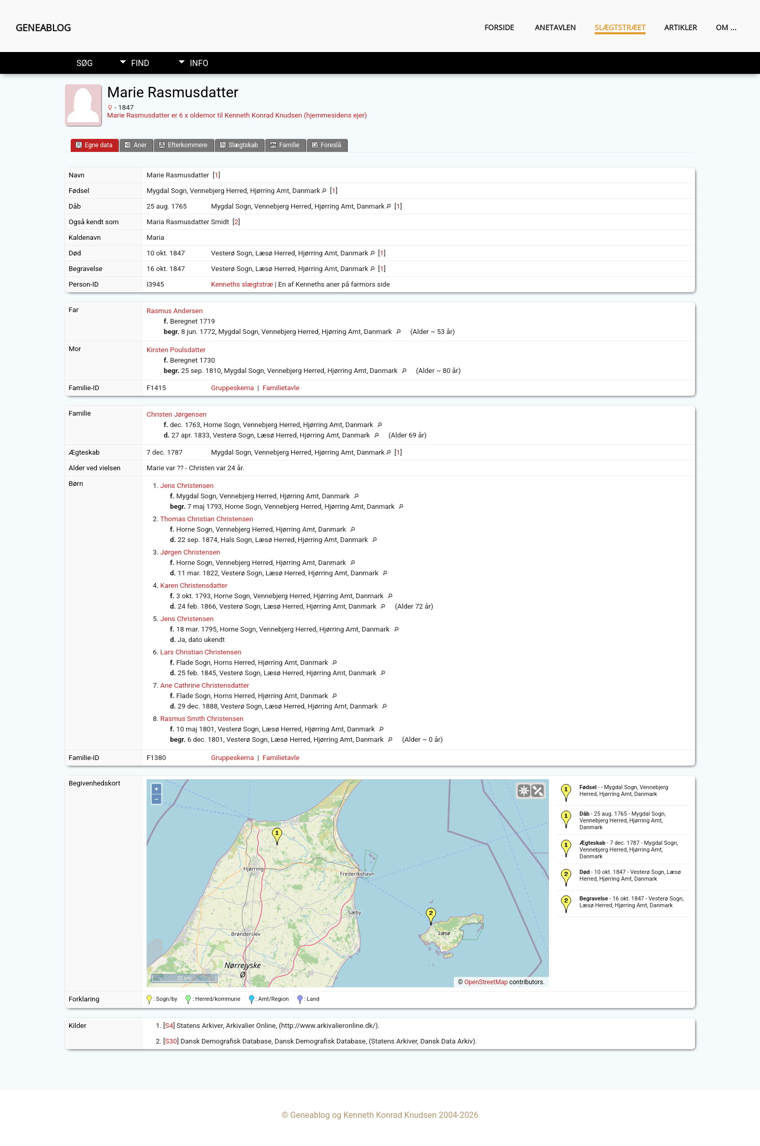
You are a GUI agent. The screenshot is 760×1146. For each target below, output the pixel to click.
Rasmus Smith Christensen (201, 719)
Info (199, 63)
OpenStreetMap (485, 982)
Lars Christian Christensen (200, 652)
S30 (171, 1041)
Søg (84, 63)
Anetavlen (555, 27)
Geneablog (43, 27)
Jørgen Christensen (190, 552)
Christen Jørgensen (176, 414)
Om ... (726, 27)
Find (140, 63)
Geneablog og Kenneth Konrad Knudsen (363, 1115)
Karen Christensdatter (193, 585)
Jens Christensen (187, 486)
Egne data (93, 145)
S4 (169, 1025)
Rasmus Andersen (175, 311)
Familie (284, 145)
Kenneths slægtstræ (242, 284)
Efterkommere (183, 145)
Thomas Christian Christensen (206, 519)
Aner (135, 145)
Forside (499, 27)
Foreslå (326, 145)
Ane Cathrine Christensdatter (204, 685)
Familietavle (281, 388)
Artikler (680, 27)
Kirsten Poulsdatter (176, 350)
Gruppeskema (232, 388)
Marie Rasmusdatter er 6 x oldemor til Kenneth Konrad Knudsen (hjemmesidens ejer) (237, 115)
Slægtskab (238, 145)
